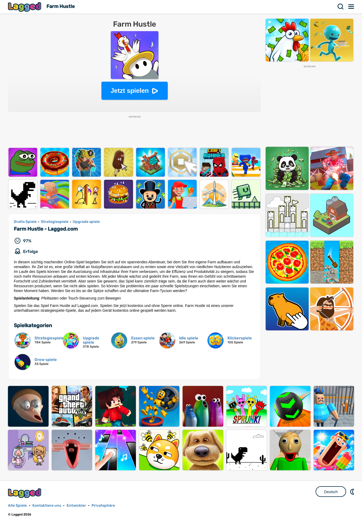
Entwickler (76, 505)
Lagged (25, 7)
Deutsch (331, 492)
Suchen (340, 6)
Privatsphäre (103, 505)
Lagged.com (25, 493)
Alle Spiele (17, 505)
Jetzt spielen (129, 90)
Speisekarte (351, 6)
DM (352, 491)
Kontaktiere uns (46, 505)
